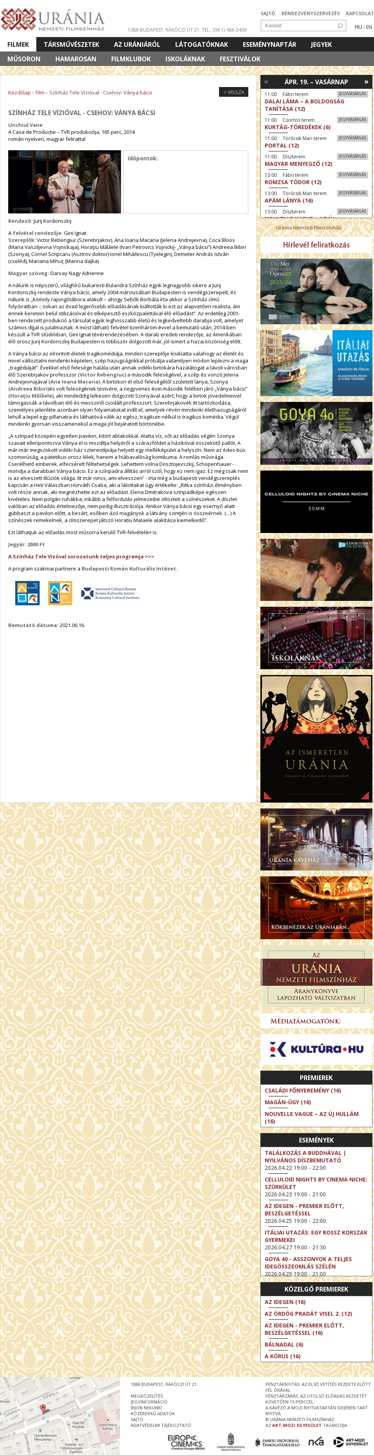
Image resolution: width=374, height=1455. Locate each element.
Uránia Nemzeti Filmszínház (309, 227)
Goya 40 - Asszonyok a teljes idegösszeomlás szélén (308, 1262)
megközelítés (147, 1396)
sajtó (137, 1419)
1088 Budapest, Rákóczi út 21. (164, 30)
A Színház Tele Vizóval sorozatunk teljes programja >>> (81, 556)
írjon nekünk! (146, 1408)
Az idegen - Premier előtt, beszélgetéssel (304, 1209)
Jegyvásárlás (352, 93)
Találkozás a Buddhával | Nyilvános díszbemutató (305, 1156)
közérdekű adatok (153, 1413)
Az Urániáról (137, 44)
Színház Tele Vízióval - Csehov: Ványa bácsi (100, 92)
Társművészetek (71, 44)
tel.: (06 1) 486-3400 (224, 30)
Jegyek (321, 44)
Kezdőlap (19, 92)
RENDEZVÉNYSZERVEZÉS (310, 13)
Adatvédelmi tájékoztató (161, 1425)
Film (40, 92)
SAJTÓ (268, 13)
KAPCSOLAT (360, 13)
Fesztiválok (240, 59)
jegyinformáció (149, 1402)
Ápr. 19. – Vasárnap (316, 82)
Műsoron (24, 59)
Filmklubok (131, 59)
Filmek (18, 44)
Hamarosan (75, 59)
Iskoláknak (185, 59)
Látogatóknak (201, 44)
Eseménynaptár (269, 44)
